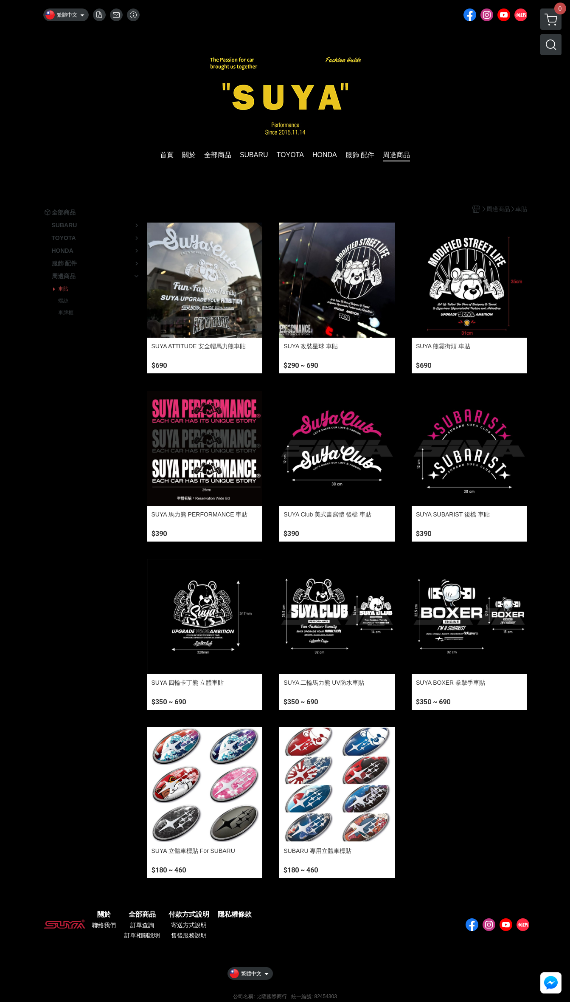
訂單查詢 (142, 925)
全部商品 (142, 914)
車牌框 (65, 313)
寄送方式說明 (189, 925)
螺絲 (63, 301)
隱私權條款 (235, 914)
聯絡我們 (104, 925)
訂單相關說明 (142, 935)
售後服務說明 (189, 935)
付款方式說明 (188, 914)
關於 (104, 914)
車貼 (63, 289)
